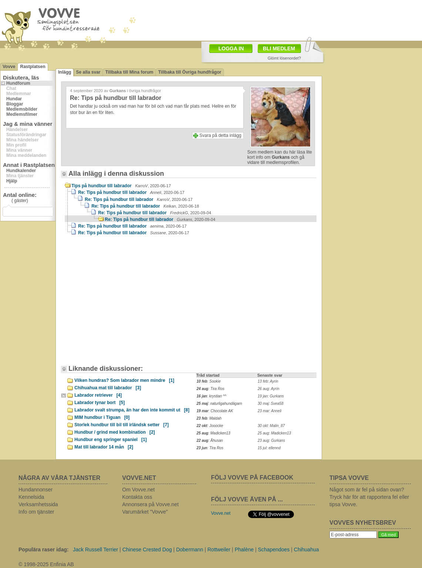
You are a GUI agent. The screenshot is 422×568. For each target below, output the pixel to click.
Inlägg (64, 72)
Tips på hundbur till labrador (121, 185)
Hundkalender (21, 170)
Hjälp (11, 181)
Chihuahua (306, 549)
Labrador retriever (98, 395)
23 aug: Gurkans (271, 440)
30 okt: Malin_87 (271, 426)
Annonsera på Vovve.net (150, 504)
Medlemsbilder (21, 109)
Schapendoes (274, 549)
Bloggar (14, 104)
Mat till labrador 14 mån (103, 447)
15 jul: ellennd (269, 448)
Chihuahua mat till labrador (107, 387)
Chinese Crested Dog (147, 549)
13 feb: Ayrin (268, 381)
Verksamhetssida (38, 504)
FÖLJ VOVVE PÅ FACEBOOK (252, 477)
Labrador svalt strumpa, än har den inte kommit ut (132, 410)
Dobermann (189, 549)
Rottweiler (218, 549)
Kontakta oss (137, 497)
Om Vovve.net (138, 490)
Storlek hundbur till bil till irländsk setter (121, 424)
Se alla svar (88, 72)
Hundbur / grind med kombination (114, 432)
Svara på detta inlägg (220, 135)
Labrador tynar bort (99, 402)
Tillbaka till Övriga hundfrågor (189, 72)
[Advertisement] (105, 285)
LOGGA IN (231, 48)
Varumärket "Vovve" (145, 512)
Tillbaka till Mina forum (129, 72)
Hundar (14, 98)
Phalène (244, 549)
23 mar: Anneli (269, 411)
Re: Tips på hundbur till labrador (131, 192)
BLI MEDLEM (279, 48)
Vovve (9, 66)
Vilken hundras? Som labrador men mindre (124, 380)
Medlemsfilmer (21, 114)
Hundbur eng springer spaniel (110, 439)
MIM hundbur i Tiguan (102, 417)
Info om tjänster (36, 512)
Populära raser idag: (43, 549)
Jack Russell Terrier (95, 549)
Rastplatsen (32, 66)
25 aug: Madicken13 (274, 433)
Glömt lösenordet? (284, 58)
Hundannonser (36, 490)
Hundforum (18, 83)
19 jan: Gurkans (271, 396)
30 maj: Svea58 (271, 403)
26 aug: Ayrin (268, 389)
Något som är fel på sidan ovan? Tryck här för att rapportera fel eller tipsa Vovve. (369, 497)
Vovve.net (221, 513)
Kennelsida (31, 497)
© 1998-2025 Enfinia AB (46, 564)
